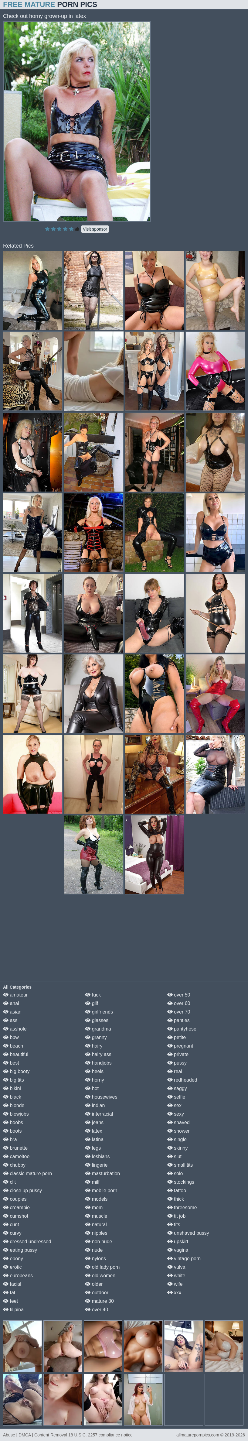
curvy (12, 1233)
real (174, 1071)
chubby (14, 1165)
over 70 (178, 1011)
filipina (13, 1309)
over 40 (96, 1309)
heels (94, 1071)
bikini (12, 1088)
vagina (178, 1250)
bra (10, 1139)
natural (96, 1224)
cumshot (15, 1216)
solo (175, 1173)
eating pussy (20, 1250)
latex (93, 1131)
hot (92, 1088)
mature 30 (99, 1301)
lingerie (96, 1165)
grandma (98, 1028)
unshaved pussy (188, 1233)
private (178, 1054)
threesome (182, 1207)
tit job (176, 1216)
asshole (15, 1028)
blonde (14, 1105)
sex (174, 1105)
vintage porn (184, 1258)
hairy (93, 1045)
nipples (96, 1233)
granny (96, 1037)
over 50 (178, 994)
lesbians (97, 1156)
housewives (101, 1097)
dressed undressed (27, 1241)
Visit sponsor (95, 229)
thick (175, 1199)
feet (10, 1301)
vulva (176, 1267)
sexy (175, 1114)
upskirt (178, 1241)
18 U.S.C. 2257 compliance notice (100, 1434)
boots (12, 1131)
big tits (13, 1079)
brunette (15, 1148)
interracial (99, 1114)
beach (13, 1045)
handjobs (98, 1062)
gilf (91, 1003)
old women (100, 1275)
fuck (93, 994)
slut (174, 1156)
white (176, 1275)
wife (175, 1284)
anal (11, 1003)
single (177, 1139)
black (12, 1097)
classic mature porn (27, 1173)
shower (178, 1131)
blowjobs (16, 1114)
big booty (16, 1071)
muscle (96, 1216)
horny (94, 1079)
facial (12, 1284)
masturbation (102, 1173)
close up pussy (22, 1190)
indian (95, 1105)
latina (94, 1139)
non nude (98, 1241)
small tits (180, 1165)
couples (15, 1199)
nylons (95, 1258)
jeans (94, 1122)
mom (94, 1207)
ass (10, 1020)
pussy (177, 1062)
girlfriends (99, 1011)
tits (173, 1224)
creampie (16, 1207)
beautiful (15, 1054)
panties (178, 1020)
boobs (13, 1122)
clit (9, 1182)
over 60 (178, 1003)
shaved (178, 1122)
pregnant (180, 1045)
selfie (176, 1097)
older (94, 1284)
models (96, 1199)
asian (12, 1011)
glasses (96, 1020)
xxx (174, 1292)
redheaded (182, 1079)
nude (94, 1250)
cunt (11, 1224)
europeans (18, 1275)
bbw (11, 1037)
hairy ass (98, 1054)
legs (93, 1148)
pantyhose (181, 1028)
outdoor (96, 1292)
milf (92, 1182)
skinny (177, 1148)
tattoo (176, 1190)
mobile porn (101, 1190)
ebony (13, 1258)
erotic (12, 1267)
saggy (177, 1088)
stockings (180, 1182)
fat (9, 1292)
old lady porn (102, 1267)
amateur (15, 994)
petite (176, 1037)
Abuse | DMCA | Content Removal (35, 1434)
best (11, 1062)
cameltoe (16, 1156)
